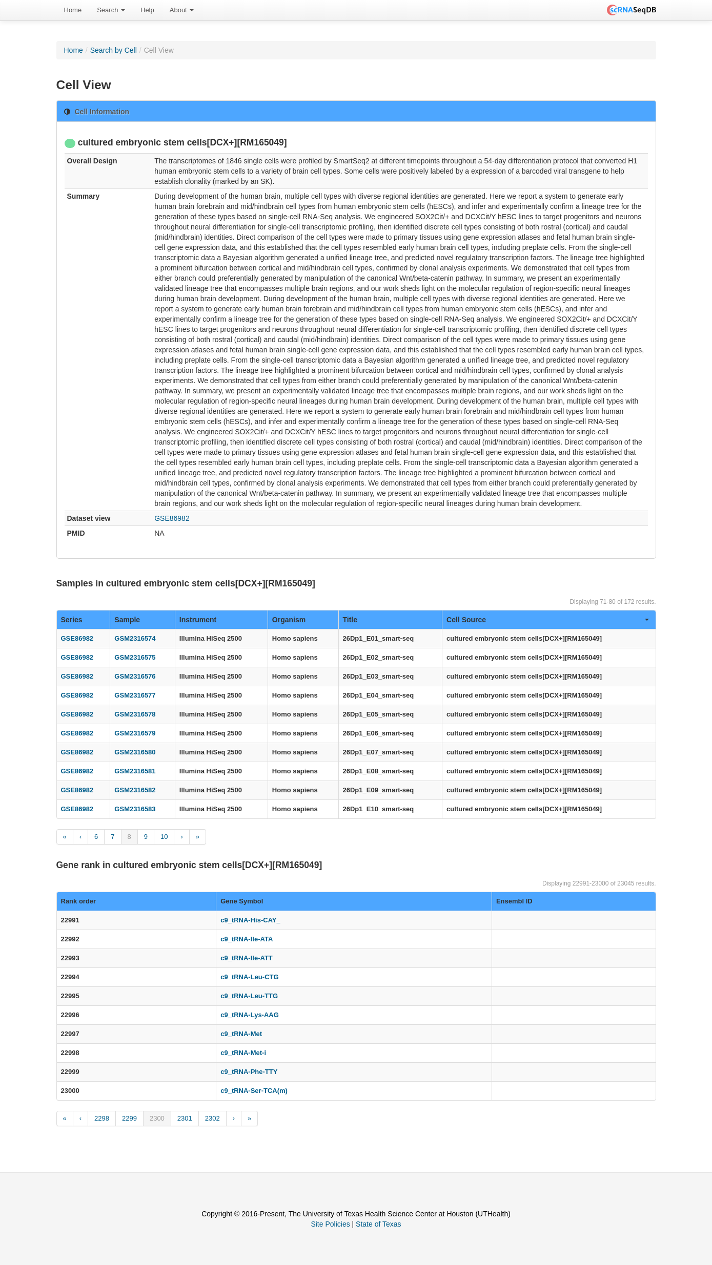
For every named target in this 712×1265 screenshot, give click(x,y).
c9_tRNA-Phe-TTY (248, 1072)
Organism (289, 620)
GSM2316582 (134, 790)
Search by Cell (113, 50)
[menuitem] (73, 10)
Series (72, 620)
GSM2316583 (134, 809)
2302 (212, 1118)
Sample (127, 620)
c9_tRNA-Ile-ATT (246, 958)
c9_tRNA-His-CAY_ (250, 920)
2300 (157, 1118)
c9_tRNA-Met (241, 1034)
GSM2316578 (134, 714)
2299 (129, 1118)
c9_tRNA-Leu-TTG (249, 996)
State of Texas (378, 1224)
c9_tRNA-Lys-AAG (249, 1015)
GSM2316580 (134, 752)
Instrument (197, 620)
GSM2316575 (134, 657)
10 (164, 836)
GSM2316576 (134, 676)
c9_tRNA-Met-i (243, 1053)
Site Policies (330, 1224)
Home (73, 10)
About (182, 10)
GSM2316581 (134, 771)
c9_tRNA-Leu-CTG (249, 977)
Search (111, 10)
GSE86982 (172, 518)
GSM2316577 (134, 695)
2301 (184, 1118)
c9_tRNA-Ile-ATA (246, 939)
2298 (101, 1118)
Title (350, 620)
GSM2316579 (134, 733)
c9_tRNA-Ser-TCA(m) (254, 1090)
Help (147, 10)
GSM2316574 (134, 638)
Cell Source (547, 620)
